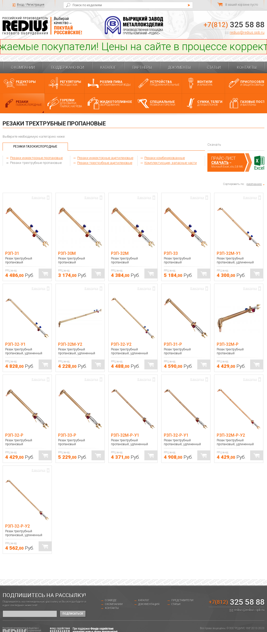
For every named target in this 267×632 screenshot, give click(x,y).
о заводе (111, 600)
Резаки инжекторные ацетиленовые (105, 158)
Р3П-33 (171, 253)
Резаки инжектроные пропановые (36, 158)
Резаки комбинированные (164, 158)
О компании (23, 67)
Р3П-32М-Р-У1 (125, 435)
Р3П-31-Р (173, 344)
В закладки (38, 197)
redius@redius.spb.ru (247, 32)
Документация (148, 604)
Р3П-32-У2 (121, 344)
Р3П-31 (12, 253)
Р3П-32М (120, 253)
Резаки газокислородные (35, 146)
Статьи (214, 67)
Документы (179, 67)
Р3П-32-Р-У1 (176, 435)
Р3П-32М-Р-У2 (231, 435)
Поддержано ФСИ (67, 67)
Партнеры (142, 67)
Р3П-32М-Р (227, 344)
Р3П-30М (67, 253)
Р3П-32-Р (14, 435)
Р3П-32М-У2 (70, 344)
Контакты (246, 67)
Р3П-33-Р (67, 435)
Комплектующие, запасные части (170, 163)
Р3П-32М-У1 (229, 253)
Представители (182, 600)
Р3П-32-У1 (15, 344)
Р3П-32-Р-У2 (17, 526)
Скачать (220, 163)
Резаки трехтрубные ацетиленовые (104, 163)
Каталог (108, 67)
